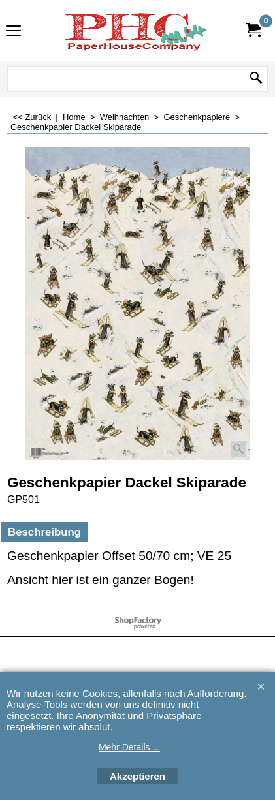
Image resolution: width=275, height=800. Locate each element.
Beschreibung (44, 532)
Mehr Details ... (129, 747)
